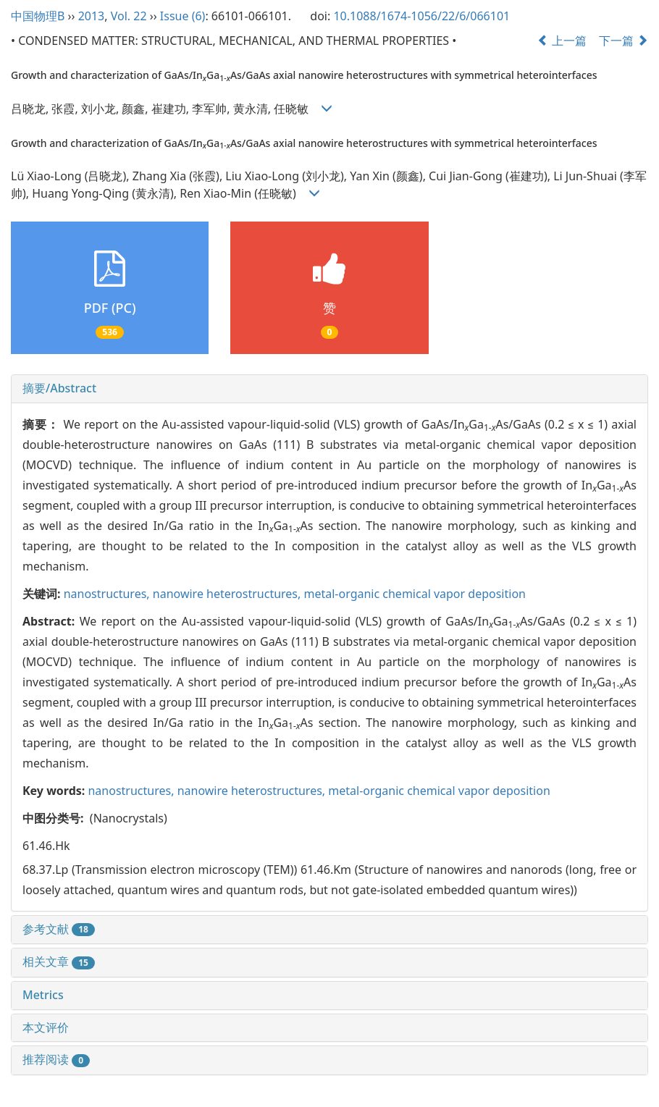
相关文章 (58, 961)
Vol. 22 (129, 16)
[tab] (329, 389)
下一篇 (623, 41)
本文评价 (45, 1027)
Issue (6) (183, 16)
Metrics (43, 995)
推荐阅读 (56, 1059)
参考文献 (58, 929)
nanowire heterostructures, (228, 594)
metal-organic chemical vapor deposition (414, 594)
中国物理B (37, 16)
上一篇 (562, 41)
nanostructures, (108, 594)
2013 (91, 16)
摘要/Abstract (59, 388)
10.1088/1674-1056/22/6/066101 (421, 16)
